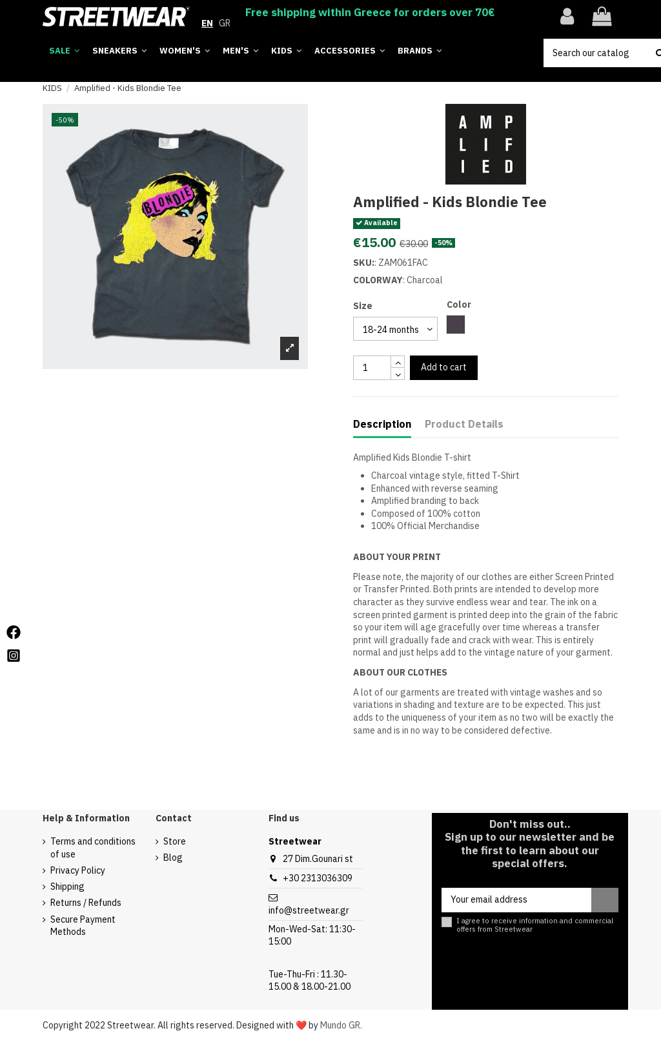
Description (382, 424)
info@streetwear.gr (309, 910)
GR (224, 23)
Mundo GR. (341, 1025)
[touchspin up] (398, 362)
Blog (173, 857)
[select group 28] (395, 329)
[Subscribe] (604, 900)
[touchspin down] (398, 374)
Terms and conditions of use (93, 848)
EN (207, 23)
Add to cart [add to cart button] (444, 367)
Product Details (464, 424)
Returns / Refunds (85, 902)
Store (174, 841)
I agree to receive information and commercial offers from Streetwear (534, 925)
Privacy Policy (77, 870)
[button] (419, 51)
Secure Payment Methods (83, 926)
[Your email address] (516, 900)
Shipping (67, 886)
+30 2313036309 (317, 878)
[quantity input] (372, 368)
